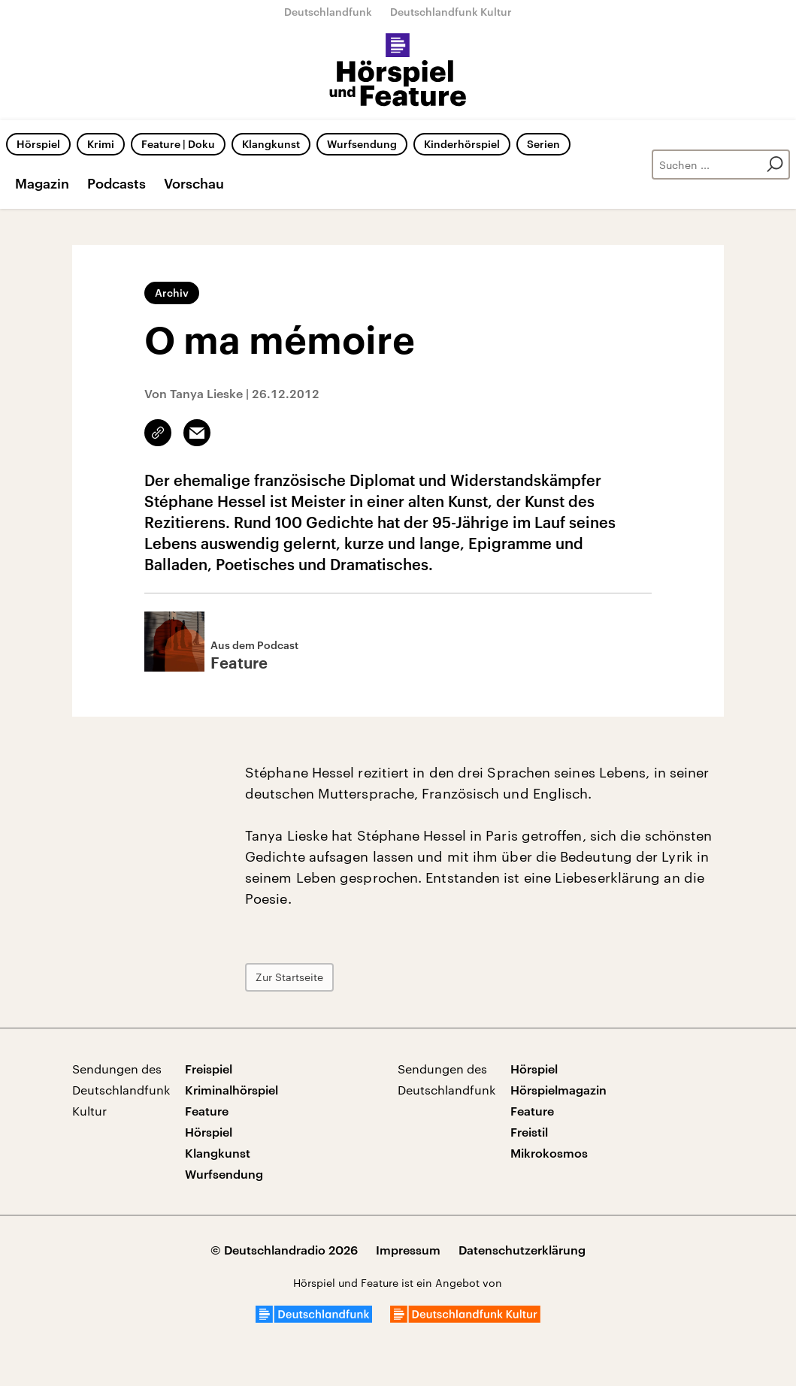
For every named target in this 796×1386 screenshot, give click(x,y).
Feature (207, 1111)
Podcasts (116, 183)
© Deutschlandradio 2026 (284, 1250)
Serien (543, 143)
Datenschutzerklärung (522, 1250)
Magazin (42, 183)
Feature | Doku (178, 143)
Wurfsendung (362, 143)
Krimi (100, 143)
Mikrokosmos (549, 1153)
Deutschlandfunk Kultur (451, 11)
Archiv (172, 292)
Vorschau (194, 183)
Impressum (408, 1250)
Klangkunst (271, 143)
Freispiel (208, 1068)
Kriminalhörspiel (231, 1090)
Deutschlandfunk (328, 11)
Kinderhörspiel (462, 143)
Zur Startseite (289, 977)
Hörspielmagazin (558, 1090)
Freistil (529, 1132)
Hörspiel (38, 143)
